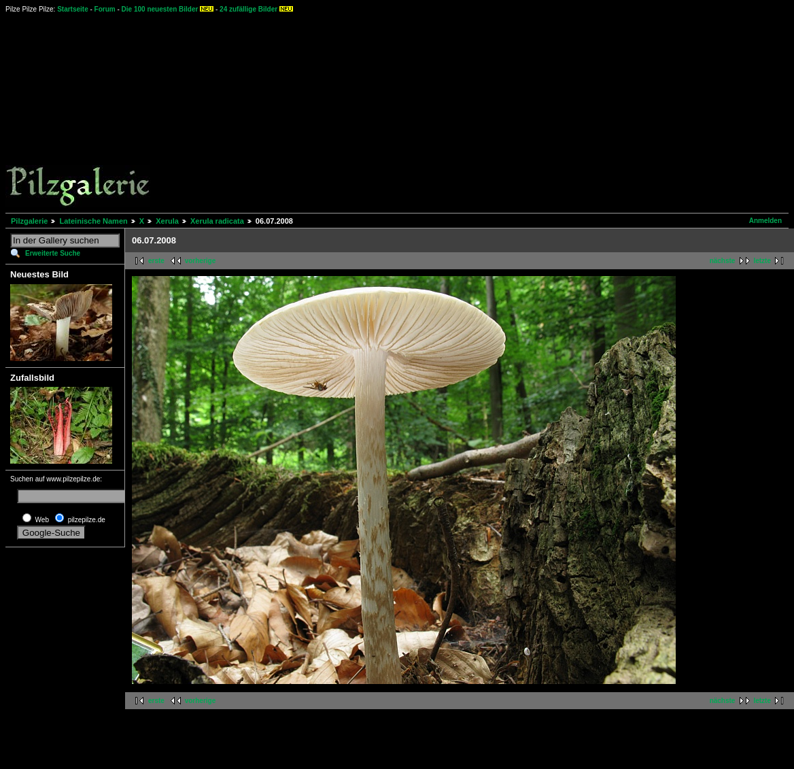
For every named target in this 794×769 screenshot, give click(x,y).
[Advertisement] (422, 112)
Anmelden (765, 220)
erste (156, 260)
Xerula (167, 221)
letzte (762, 260)
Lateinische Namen (93, 221)
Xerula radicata (217, 221)
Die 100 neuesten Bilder (160, 9)
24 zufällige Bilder (248, 9)
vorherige (200, 260)
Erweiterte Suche (52, 253)
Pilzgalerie (29, 221)
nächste (723, 260)
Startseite (72, 9)
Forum (105, 9)
